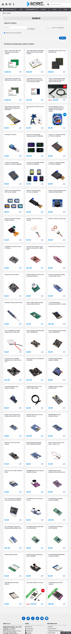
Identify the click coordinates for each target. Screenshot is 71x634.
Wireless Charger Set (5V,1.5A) (57, 218)
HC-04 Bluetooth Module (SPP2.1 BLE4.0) (56, 527)
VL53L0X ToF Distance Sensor (57, 246)
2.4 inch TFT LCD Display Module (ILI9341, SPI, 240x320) (35, 135)
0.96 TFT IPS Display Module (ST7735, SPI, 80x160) (12, 191)
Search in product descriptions (12, 32)
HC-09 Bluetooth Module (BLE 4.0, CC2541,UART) (35, 527)
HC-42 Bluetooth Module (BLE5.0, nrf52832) (56, 499)
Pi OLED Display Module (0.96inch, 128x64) (55, 359)
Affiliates (28, 633)
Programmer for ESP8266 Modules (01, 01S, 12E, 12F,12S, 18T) (13, 360)
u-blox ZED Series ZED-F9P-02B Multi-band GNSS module (13, 79)
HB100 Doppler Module (11, 554)
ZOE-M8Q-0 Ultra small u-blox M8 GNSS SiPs (57, 51)
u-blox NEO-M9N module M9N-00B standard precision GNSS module (35, 52)
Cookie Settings (65, 632)
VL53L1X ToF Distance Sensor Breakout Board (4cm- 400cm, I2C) (35, 248)
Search (9, 13)
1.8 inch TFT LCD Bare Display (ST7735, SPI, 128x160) (57, 135)
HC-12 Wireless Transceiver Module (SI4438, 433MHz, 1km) (13, 527)
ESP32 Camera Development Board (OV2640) (35, 555)
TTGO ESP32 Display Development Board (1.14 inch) (57, 303)
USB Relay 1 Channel (10, 134)
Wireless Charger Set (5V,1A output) (34, 219)
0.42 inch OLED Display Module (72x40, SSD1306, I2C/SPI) (57, 191)
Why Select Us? (51, 629)
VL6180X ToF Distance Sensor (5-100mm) (13, 247)
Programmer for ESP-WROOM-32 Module (35, 359)
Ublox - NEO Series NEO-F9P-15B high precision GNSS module (13, 52)
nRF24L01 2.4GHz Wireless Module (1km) (56, 387)
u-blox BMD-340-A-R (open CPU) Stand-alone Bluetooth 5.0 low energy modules (35, 80)
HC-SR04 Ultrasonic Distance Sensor (35, 499)
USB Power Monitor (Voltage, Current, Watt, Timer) (57, 275)
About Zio (28, 627)
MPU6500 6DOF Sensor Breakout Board (55, 415)
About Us (50, 627)
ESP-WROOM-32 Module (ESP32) (11, 583)
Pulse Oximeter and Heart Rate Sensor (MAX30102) (35, 331)
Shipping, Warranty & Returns (55, 631)
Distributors (29, 631)
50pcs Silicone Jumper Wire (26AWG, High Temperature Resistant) (12, 108)
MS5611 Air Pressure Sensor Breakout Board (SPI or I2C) (12, 415)
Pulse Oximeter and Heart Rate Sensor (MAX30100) (57, 331)
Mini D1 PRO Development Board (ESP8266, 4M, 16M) (34, 443)
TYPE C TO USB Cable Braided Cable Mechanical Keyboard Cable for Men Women (57, 80)
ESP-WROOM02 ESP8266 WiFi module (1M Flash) (57, 555)
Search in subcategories (57, 27)
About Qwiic (29, 629)
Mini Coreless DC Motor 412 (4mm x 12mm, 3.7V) (56, 443)
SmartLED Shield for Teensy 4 (35, 582)
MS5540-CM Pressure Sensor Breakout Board (35, 415)
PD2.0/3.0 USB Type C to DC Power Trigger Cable (34, 387)
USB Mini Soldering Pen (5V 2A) (13, 302)
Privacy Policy (51, 633)
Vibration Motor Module (12, 274)
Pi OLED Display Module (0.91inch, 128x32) (11, 387)
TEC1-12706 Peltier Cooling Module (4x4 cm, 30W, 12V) (12, 331)
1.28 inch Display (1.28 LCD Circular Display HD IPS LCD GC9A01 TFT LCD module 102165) (56, 109)
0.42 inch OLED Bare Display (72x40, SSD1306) (12, 219)
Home (4, 13)
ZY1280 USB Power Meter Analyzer (56, 583)
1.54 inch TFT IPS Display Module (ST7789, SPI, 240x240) (13, 163)
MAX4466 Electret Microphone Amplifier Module (35, 471)
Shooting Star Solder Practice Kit (35, 107)
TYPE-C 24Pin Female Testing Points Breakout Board (35, 303)
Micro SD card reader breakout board (13, 471)
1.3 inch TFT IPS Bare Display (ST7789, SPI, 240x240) (57, 163)
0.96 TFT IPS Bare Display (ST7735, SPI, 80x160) (34, 191)
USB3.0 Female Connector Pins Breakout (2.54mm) (35, 275)
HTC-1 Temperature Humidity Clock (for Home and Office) (13, 499)
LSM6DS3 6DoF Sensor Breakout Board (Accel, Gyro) (57, 471)
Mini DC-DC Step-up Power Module (12, 443)
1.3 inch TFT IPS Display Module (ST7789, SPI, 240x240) (35, 163)
